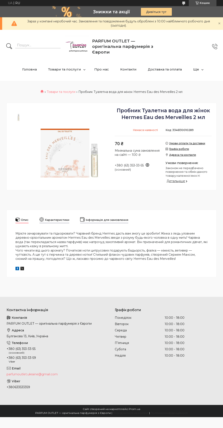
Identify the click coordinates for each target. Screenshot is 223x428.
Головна (29, 69)
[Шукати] (9, 46)
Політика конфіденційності (169, 413)
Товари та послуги (64, 69)
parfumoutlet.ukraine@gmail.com (32, 374)
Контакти (128, 69)
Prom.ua (134, 409)
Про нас (101, 69)
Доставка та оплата (165, 69)
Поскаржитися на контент (131, 413)
